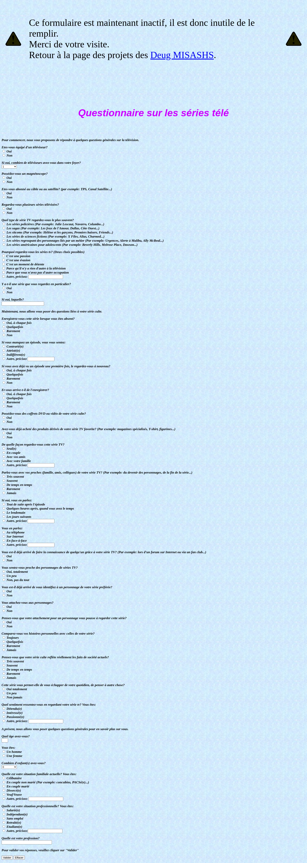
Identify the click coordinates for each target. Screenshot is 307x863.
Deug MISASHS (182, 55)
